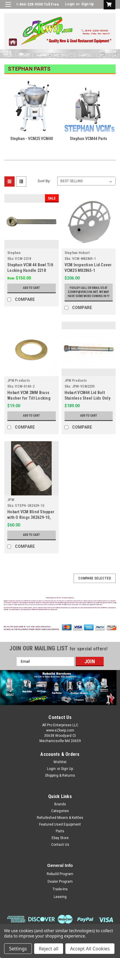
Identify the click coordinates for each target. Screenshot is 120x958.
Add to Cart (31, 287)
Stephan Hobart (77, 253)
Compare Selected (94, 578)
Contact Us (60, 845)
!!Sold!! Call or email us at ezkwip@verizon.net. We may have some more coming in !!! (88, 292)
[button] (60, 604)
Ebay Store (60, 838)
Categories (60, 811)
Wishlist (60, 762)
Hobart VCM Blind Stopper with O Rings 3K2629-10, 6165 (30, 517)
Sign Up (87, 4)
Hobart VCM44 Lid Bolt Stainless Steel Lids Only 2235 (87, 398)
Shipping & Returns (60, 775)
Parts (60, 831)
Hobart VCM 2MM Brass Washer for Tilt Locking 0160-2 (29, 398)
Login (69, 4)
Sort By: (44, 181)
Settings (18, 948)
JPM (10, 500)
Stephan (13, 253)
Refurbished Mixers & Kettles (60, 818)
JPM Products (18, 381)
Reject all (48, 948)
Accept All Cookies (90, 948)
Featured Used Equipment (60, 824)
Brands (60, 804)
